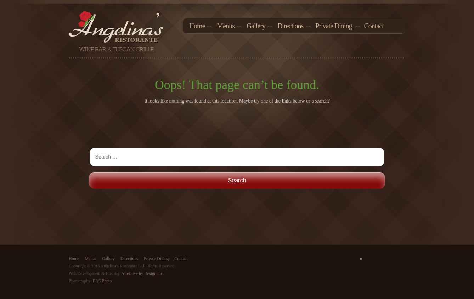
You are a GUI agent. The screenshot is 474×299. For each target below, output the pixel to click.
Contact (374, 26)
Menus (226, 26)
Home (197, 26)
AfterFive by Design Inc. (142, 273)
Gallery (256, 26)
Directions (290, 26)
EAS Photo (102, 280)
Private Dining (333, 26)
